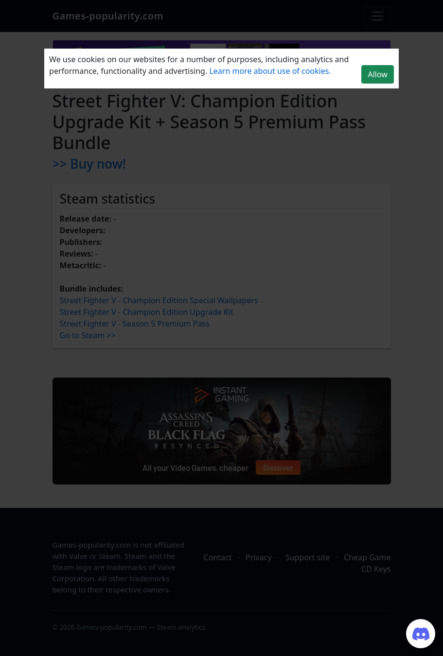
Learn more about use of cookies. (270, 71)
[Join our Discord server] (420, 633)
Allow (377, 74)
